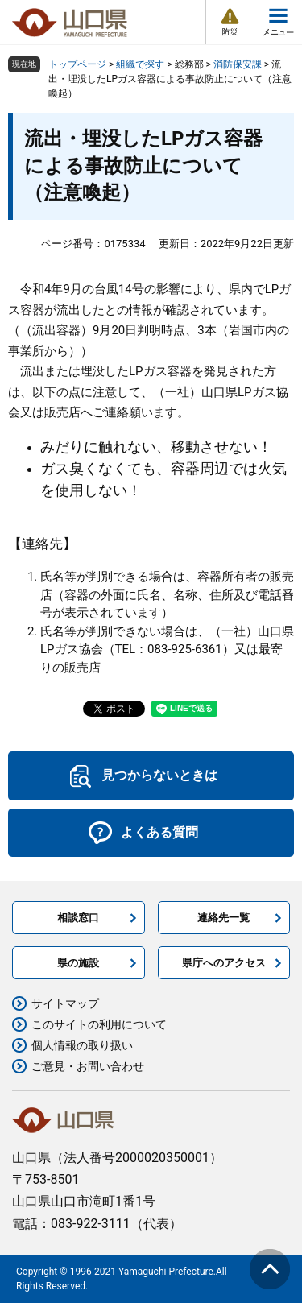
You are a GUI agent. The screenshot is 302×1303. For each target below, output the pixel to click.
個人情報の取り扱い (82, 1045)
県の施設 (78, 963)
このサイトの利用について (99, 1024)
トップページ (77, 64)
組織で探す (140, 64)
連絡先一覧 (223, 918)
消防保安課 (237, 64)
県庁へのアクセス (224, 963)
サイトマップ (65, 1003)
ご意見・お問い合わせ (87, 1066)
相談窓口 (78, 918)
